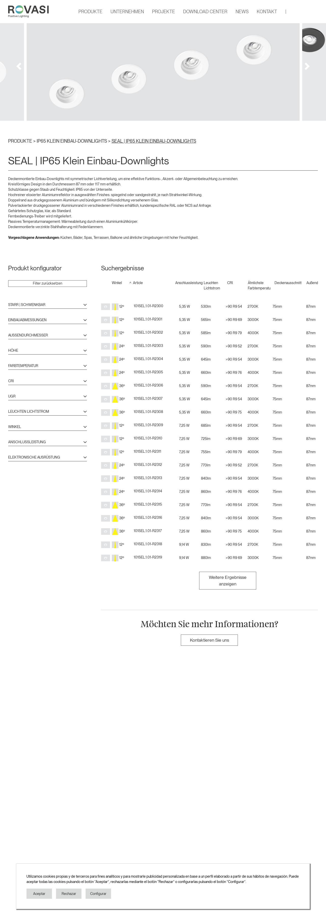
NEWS (242, 11)
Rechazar (69, 894)
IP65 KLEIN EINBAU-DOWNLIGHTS (72, 141)
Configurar (98, 894)
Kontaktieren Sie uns (209, 640)
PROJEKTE (163, 11)
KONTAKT (267, 11)
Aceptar (39, 894)
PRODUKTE (90, 11)
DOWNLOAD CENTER (205, 11)
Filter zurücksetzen (47, 283)
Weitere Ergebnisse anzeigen (228, 580)
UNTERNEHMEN (127, 11)
